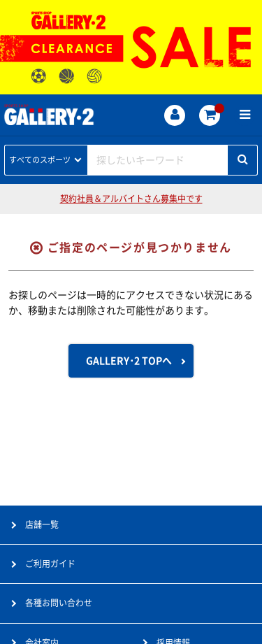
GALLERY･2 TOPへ (129, 361)
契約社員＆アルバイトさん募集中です (131, 198)
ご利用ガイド (50, 563)
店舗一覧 (42, 524)
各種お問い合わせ (58, 603)
